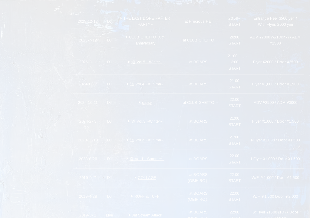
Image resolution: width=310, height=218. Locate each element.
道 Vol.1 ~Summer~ (145, 159)
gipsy (145, 102)
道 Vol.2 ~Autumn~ (145, 140)
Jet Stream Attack (145, 215)
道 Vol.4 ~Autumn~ (145, 84)
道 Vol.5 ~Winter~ (145, 62)
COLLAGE (145, 177)
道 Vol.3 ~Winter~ (145, 121)
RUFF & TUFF (145, 196)
